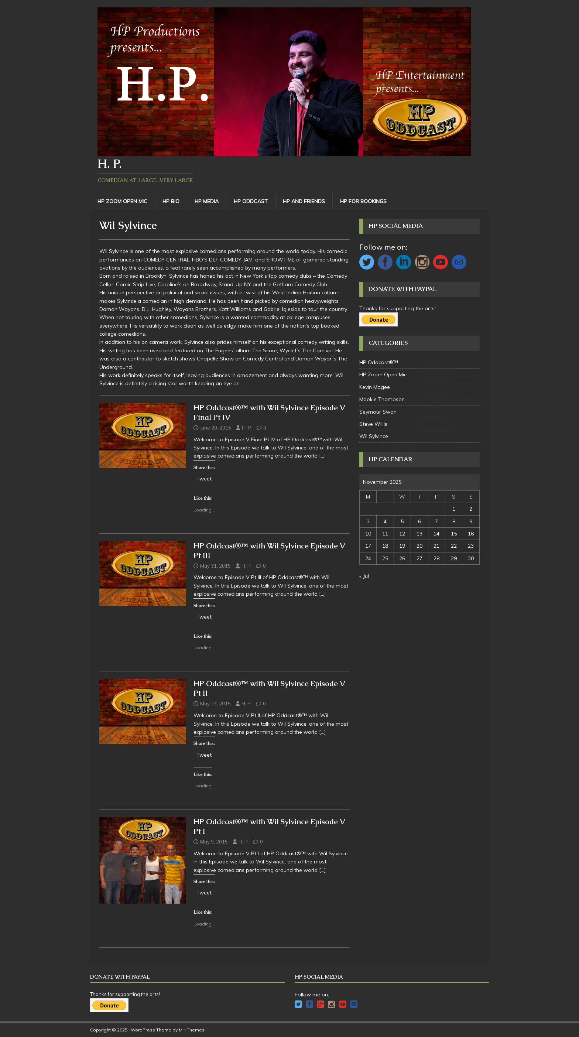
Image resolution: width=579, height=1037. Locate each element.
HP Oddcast (251, 201)
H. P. (247, 428)
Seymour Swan (378, 411)
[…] (322, 455)
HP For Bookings (363, 201)
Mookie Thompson (382, 399)
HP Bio (170, 201)
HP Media (207, 201)
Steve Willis (373, 424)
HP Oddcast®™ (378, 362)
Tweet (204, 478)
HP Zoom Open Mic (122, 201)
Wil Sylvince (373, 436)
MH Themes (192, 1030)
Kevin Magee (374, 387)
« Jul (364, 576)
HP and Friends (304, 201)
